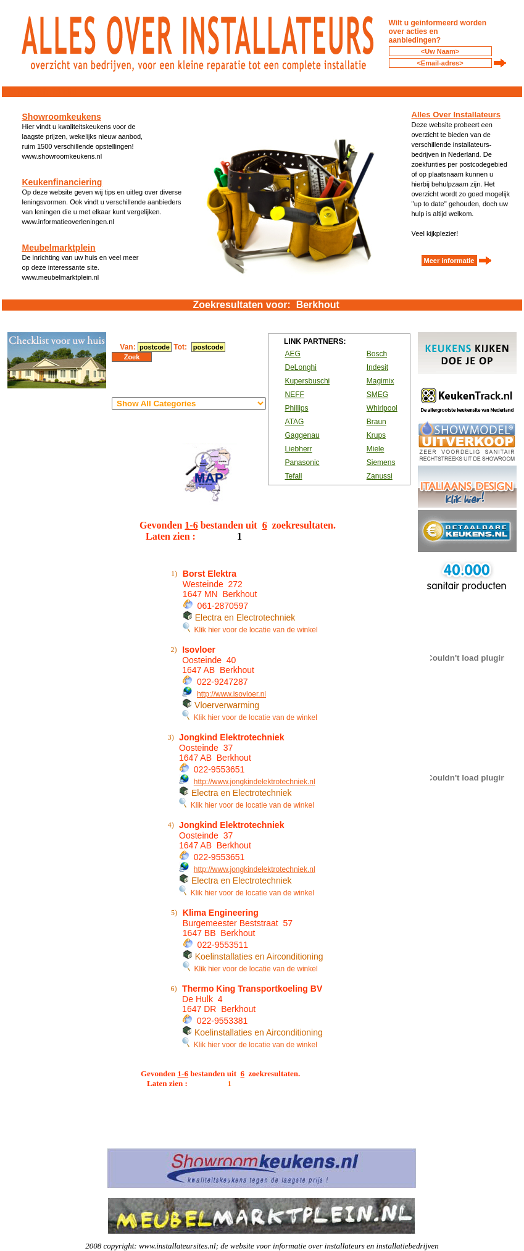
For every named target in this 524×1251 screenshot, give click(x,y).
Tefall (293, 476)
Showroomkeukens (61, 117)
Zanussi (380, 476)
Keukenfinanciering (62, 182)
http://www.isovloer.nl (231, 694)
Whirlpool (382, 408)
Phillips (297, 408)
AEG (293, 353)
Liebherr (298, 449)
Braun (376, 421)
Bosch (377, 353)
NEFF (294, 394)
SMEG (377, 394)
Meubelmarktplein (59, 248)
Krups (376, 435)
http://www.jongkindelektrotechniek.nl (254, 781)
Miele (376, 449)
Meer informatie (449, 260)
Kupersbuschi (307, 381)
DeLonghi (301, 367)
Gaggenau (302, 435)
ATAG (294, 421)
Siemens (381, 462)
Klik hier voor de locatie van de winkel (250, 630)
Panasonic (302, 462)
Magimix (380, 381)
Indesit (377, 367)
